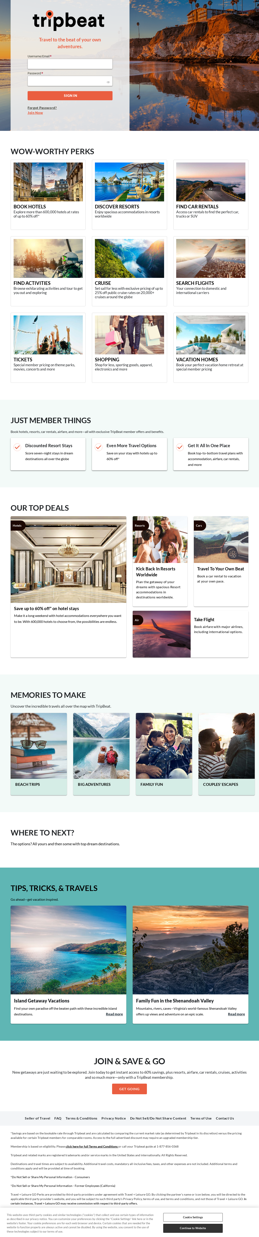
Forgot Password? (42, 108)
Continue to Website (193, 1228)
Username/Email (38, 56)
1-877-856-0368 (168, 1146)
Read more (114, 1014)
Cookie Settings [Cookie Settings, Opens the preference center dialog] (193, 1217)
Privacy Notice (113, 1118)
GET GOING (129, 1089)
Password (34, 73)
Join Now (35, 113)
